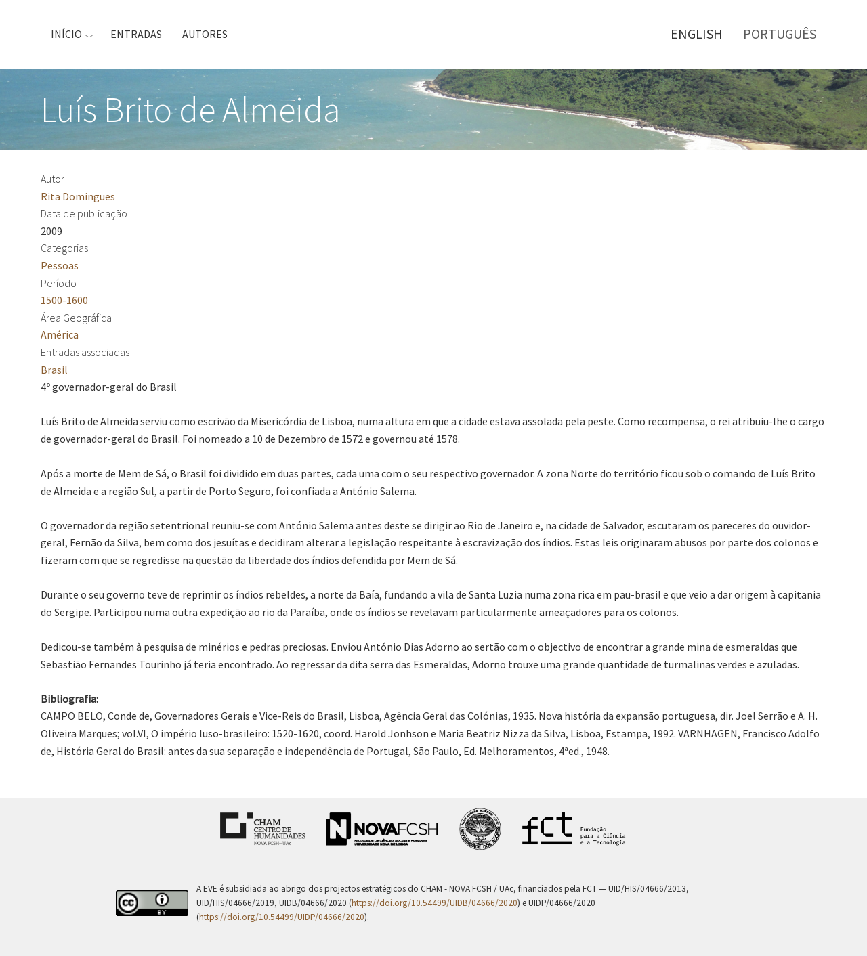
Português (779, 33)
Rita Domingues (78, 196)
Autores (205, 34)
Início (66, 34)
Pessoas (60, 265)
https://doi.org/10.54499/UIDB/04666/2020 (434, 903)
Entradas (136, 34)
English (697, 33)
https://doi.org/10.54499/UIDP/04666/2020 (281, 917)
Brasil (54, 369)
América (60, 334)
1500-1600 (64, 300)
